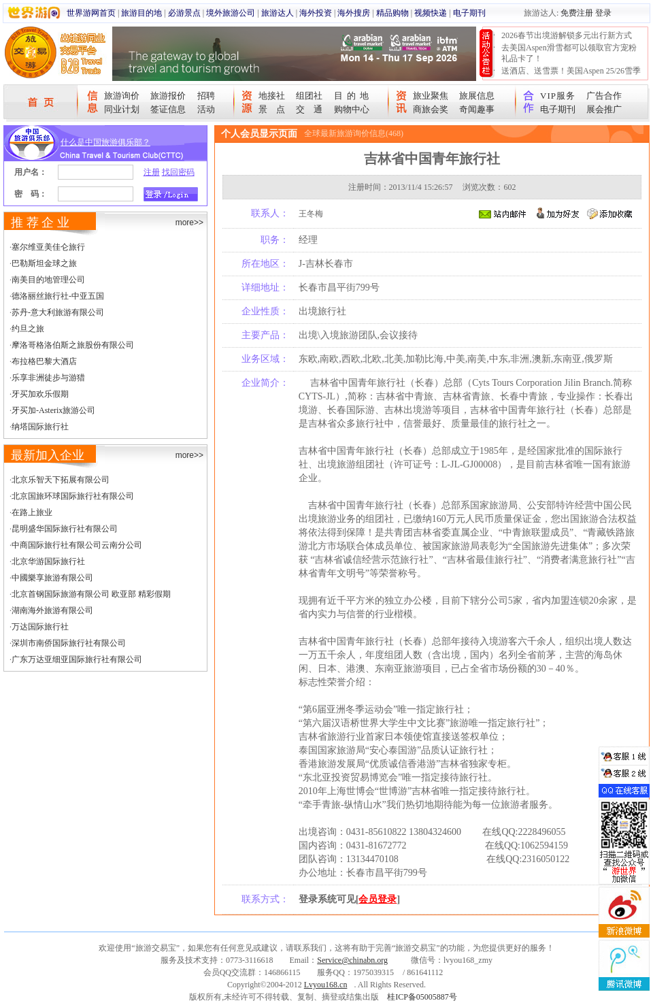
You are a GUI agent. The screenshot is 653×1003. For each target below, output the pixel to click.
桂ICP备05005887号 (422, 997)
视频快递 (430, 13)
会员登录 (377, 899)
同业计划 (121, 109)
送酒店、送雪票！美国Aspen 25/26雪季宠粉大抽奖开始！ (571, 76)
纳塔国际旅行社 (40, 426)
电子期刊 (469, 13)
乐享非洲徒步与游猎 (48, 377)
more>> (189, 222)
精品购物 (392, 13)
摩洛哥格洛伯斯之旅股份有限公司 (73, 345)
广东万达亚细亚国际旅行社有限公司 (77, 659)
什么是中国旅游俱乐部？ (105, 142)
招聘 (206, 96)
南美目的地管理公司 (48, 279)
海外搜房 (353, 13)
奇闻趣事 (477, 109)
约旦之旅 (28, 328)
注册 (152, 172)
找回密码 (178, 172)
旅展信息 (477, 96)
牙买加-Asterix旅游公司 (53, 410)
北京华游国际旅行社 (48, 561)
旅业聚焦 (430, 96)
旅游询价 (121, 96)
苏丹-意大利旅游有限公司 (58, 312)
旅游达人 (277, 13)
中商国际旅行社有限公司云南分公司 (77, 545)
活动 (206, 109)
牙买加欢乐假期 (40, 394)
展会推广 (604, 109)
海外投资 (315, 13)
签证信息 (168, 109)
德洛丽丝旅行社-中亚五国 (58, 296)
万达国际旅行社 (40, 626)
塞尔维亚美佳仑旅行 (48, 247)
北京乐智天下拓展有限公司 (61, 479)
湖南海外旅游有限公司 (52, 610)
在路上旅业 (32, 512)
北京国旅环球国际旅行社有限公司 (73, 496)
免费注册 (576, 13)
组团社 (309, 96)
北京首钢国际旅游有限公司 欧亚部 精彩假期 (91, 594)
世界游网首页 (91, 13)
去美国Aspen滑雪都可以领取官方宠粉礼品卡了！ (569, 53)
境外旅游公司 (230, 13)
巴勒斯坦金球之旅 (44, 263)
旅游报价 (168, 96)
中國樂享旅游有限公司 (52, 577)
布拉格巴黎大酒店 (44, 361)
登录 (603, 13)
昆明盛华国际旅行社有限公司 (65, 528)
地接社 (271, 96)
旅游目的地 (141, 13)
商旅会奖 (430, 109)
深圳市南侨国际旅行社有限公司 (69, 643)
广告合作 (604, 96)
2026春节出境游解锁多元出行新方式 (566, 35)
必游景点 (184, 13)
